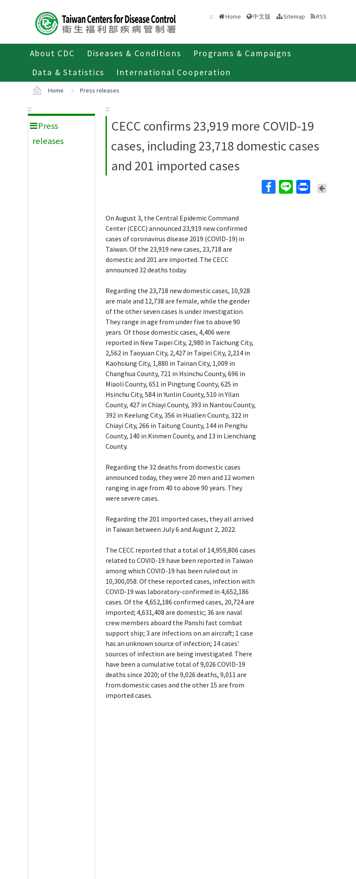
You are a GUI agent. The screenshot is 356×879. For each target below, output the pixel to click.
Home (233, 16)
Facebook (268, 187)
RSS (321, 16)
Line (285, 187)
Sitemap (294, 16)
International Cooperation (173, 72)
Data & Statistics (68, 72)
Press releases (99, 90)
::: (30, 108)
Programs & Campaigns (242, 53)
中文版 (262, 16)
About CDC (52, 53)
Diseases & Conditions (134, 53)
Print (302, 187)
